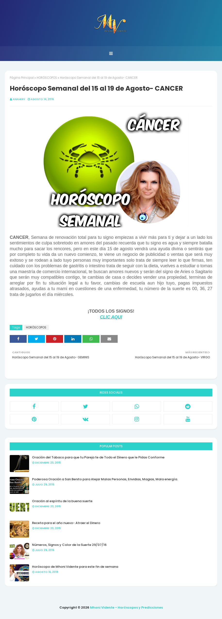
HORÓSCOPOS (47, 78)
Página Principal (22, 78)
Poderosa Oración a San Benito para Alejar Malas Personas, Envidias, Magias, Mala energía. (105, 479)
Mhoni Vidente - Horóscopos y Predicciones (126, 607)
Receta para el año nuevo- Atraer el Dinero (66, 523)
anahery (19, 99)
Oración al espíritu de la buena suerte (62, 501)
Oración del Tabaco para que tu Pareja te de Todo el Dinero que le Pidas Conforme (98, 457)
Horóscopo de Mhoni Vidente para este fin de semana (75, 566)
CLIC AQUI (111, 317)
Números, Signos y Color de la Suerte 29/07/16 (69, 544)
